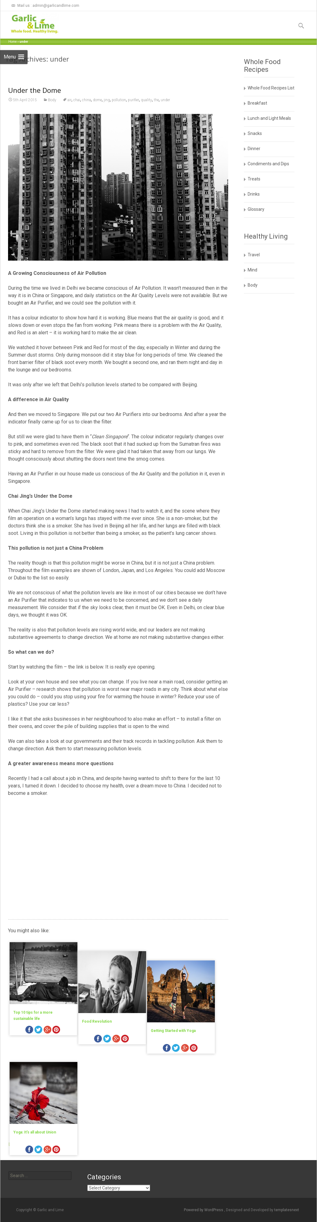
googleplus (47, 1030)
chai (76, 100)
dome (97, 100)
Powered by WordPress (204, 1210)
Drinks (254, 194)
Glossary (256, 209)
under (165, 100)
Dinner (254, 148)
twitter (38, 1030)
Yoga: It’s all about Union (34, 1112)
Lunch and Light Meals (269, 118)
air (69, 100)
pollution (119, 100)
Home (12, 41)
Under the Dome (34, 90)
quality (146, 100)
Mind (252, 269)
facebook (29, 1030)
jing (107, 100)
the (156, 100)
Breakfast (257, 103)
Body (52, 100)
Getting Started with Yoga (183, 1012)
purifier (133, 100)
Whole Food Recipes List (271, 87)
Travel (254, 254)
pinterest (56, 1030)
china (86, 100)
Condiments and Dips (268, 163)
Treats (254, 178)
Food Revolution (102, 1012)
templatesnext (286, 1210)
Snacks (255, 133)
